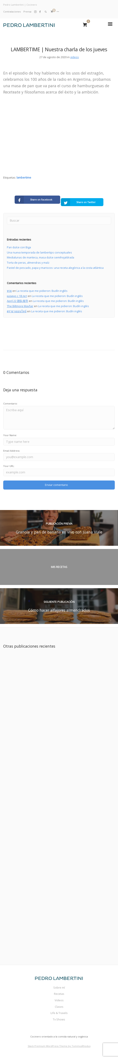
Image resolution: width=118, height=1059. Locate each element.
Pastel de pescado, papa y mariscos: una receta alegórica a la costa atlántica (55, 268)
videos (74, 57)
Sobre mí (59, 987)
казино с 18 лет (17, 296)
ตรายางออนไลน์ (16, 311)
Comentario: (10, 403)
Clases (59, 1007)
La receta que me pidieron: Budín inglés (42, 291)
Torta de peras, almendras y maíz (28, 262)
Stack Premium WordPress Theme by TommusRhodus (59, 1046)
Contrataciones (12, 11)
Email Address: (11, 450)
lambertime (24, 177)
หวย (9, 291)
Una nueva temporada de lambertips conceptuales (39, 252)
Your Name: (10, 435)
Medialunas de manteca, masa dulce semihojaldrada (40, 257)
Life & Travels (59, 1013)
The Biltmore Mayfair (20, 306)
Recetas (59, 994)
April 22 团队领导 (17, 301)
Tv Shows (59, 1019)
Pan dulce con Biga (19, 247)
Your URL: (9, 466)
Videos (59, 1000)
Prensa (27, 11)
